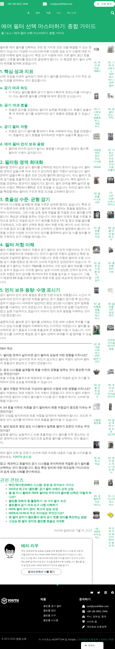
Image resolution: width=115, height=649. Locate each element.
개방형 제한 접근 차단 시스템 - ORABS (97, 158)
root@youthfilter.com (61, 3)
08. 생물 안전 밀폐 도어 (111, 234)
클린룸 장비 (49, 610)
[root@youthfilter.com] (45, 4)
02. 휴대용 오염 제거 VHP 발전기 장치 (97, 353)
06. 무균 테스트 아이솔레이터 (111, 391)
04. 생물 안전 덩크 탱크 (97, 391)
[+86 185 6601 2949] (2, 4)
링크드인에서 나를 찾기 (41, 571)
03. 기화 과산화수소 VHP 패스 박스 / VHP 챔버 (111, 74)
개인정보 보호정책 (96, 626)
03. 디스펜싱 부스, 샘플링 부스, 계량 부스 (97, 118)
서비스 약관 (107, 639)
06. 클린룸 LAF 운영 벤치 (111, 310)
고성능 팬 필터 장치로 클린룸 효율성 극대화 (36, 521)
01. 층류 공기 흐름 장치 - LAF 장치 (97, 272)
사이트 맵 (92, 621)
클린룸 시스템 (50, 620)
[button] (112, 12)
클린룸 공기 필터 (52, 606)
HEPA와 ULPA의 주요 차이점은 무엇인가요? (36, 513)
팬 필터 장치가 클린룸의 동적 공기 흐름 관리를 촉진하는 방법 (48, 517)
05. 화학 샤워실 (97, 461)
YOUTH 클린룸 (22, 457)
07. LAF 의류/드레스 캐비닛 (111, 199)
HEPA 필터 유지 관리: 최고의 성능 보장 (33, 509)
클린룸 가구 (49, 615)
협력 (38, 13)
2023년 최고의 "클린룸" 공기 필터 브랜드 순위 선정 (41, 489)
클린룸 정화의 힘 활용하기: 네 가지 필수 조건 (37, 501)
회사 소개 (71, 13)
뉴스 (59, 13)
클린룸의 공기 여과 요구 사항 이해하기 (33, 505)
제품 (48, 13)
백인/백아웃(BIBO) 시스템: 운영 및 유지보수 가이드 (41, 485)
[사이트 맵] (83, 621)
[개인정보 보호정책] (83, 626)
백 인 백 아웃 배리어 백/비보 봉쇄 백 (111, 537)
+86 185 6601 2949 (17, 3)
